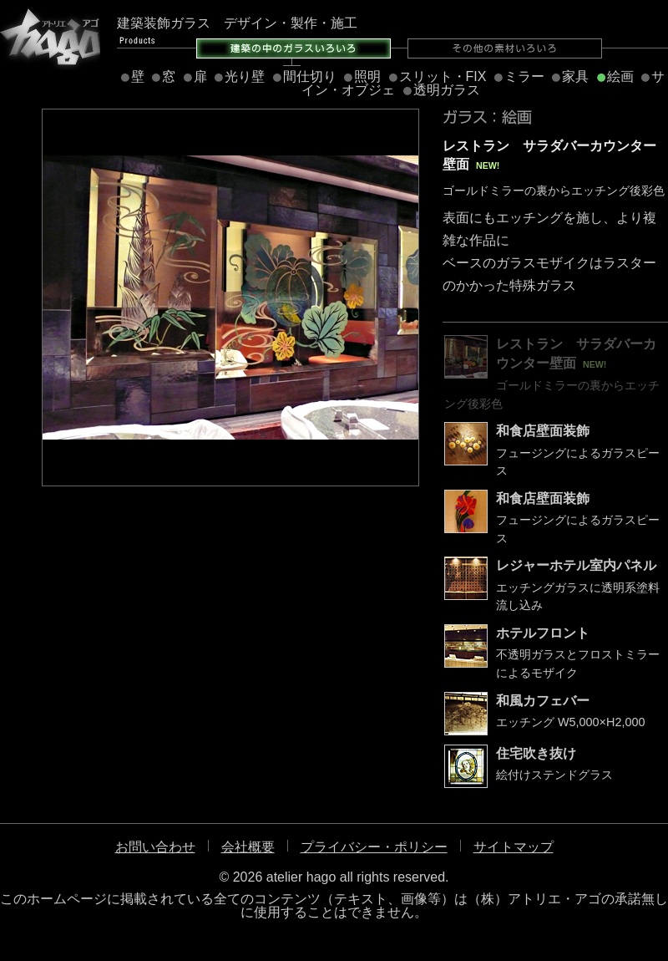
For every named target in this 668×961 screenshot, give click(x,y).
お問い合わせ (155, 847)
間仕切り (310, 76)
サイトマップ (513, 847)
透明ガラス (446, 90)
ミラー (524, 76)
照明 (367, 76)
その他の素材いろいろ (504, 48)
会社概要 (248, 847)
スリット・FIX (443, 76)
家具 (575, 76)
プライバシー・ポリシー (374, 847)
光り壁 (245, 76)
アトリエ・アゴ (50, 37)
